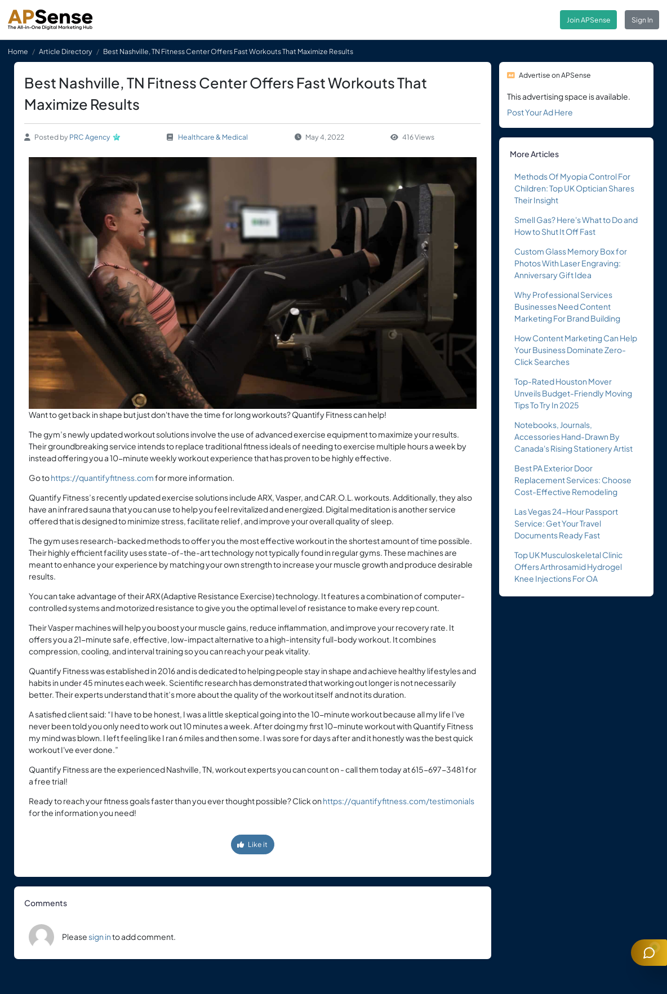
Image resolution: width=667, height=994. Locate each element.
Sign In (642, 19)
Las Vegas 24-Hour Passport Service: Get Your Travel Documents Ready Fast (566, 523)
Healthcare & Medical (213, 136)
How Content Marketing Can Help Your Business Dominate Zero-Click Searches (575, 350)
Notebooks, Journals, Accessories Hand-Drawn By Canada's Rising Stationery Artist (573, 436)
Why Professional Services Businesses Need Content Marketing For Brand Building (567, 306)
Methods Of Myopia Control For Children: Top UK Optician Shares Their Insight (574, 188)
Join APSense (589, 19)
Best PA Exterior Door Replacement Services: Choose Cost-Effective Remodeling (573, 480)
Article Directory (65, 51)
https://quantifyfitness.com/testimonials (398, 801)
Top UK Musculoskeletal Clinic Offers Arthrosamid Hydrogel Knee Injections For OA (568, 566)
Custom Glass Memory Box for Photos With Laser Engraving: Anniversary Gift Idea (570, 263)
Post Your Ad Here (540, 112)
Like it (252, 844)
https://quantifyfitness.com (102, 478)
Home (18, 51)
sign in (99, 936)
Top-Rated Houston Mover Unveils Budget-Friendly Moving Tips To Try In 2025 (573, 393)
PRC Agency (89, 136)
